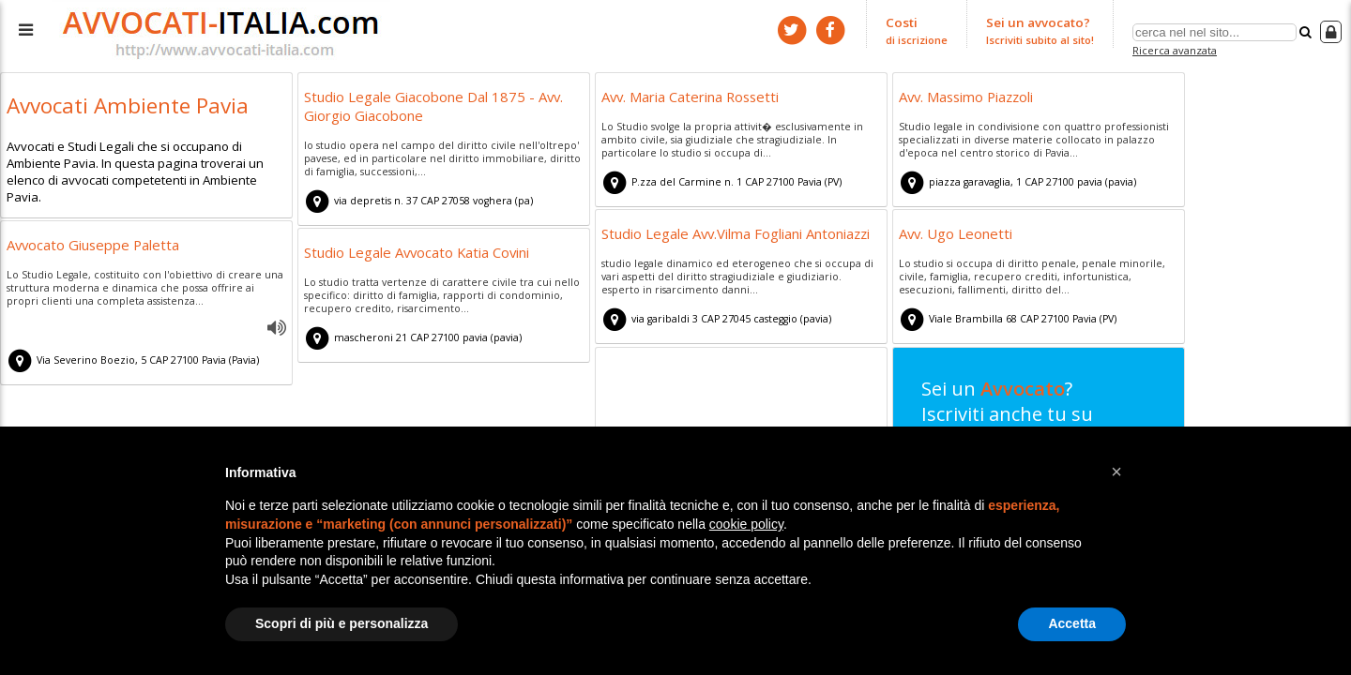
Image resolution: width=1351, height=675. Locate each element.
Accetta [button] (1072, 623)
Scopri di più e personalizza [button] (341, 623)
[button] (1116, 472)
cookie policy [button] (746, 524)
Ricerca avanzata (1174, 50)
